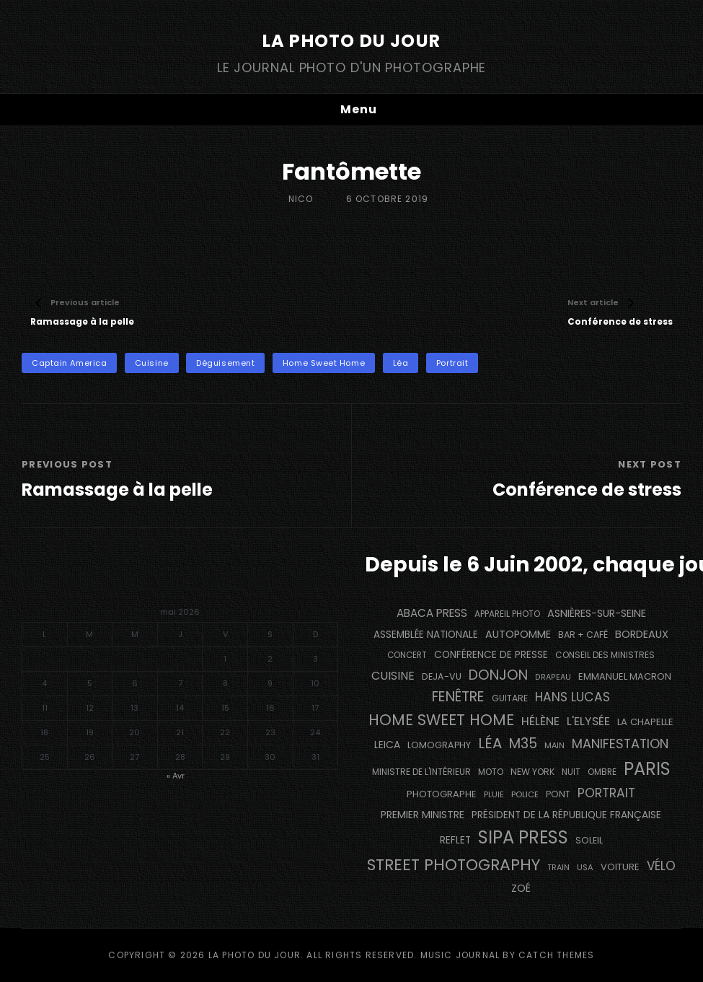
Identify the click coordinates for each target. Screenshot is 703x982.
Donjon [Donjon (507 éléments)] (498, 675)
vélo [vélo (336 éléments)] (661, 865)
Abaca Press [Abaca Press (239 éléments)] (432, 613)
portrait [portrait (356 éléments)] (606, 793)
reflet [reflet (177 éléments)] (455, 840)
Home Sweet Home (324, 363)
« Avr (176, 775)
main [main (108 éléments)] (554, 745)
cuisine (152, 363)
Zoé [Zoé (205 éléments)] (521, 888)
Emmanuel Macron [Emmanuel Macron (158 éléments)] (624, 676)
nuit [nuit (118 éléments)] (571, 772)
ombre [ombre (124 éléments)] (602, 772)
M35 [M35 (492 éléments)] (523, 743)
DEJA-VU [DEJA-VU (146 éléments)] (441, 676)
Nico (301, 199)
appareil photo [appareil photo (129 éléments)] (507, 614)
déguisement (225, 363)
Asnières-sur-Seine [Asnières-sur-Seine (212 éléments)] (596, 613)
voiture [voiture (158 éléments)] (620, 867)
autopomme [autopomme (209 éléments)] (518, 634)
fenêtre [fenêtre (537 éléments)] (458, 696)
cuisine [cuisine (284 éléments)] (393, 675)
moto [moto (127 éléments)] (490, 772)
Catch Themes (556, 955)
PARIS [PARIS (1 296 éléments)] (647, 769)
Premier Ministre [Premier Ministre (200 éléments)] (422, 814)
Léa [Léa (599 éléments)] (490, 743)
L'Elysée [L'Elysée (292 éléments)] (588, 721)
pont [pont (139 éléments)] (558, 794)
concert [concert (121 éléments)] (407, 655)
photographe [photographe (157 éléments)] (442, 794)
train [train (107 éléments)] (558, 867)
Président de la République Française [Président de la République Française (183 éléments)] (566, 815)
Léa (401, 363)
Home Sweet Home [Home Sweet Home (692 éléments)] (441, 719)
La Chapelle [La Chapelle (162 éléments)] (645, 722)
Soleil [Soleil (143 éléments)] (589, 840)
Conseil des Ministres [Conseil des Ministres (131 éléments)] (605, 655)
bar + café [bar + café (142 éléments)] (583, 634)
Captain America (69, 363)
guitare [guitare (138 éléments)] (510, 698)
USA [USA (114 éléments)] (585, 867)
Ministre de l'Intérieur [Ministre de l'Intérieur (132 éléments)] (421, 772)
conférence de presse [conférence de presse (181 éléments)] (491, 655)
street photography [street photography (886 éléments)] (453, 865)
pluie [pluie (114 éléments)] (494, 794)
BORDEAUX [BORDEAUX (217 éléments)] (641, 634)
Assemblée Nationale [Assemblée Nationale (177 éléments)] (425, 634)
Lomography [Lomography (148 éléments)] (439, 745)
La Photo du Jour (351, 41)
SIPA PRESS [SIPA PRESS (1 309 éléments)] (523, 837)
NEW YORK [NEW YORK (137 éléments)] (532, 772)
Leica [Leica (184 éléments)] (387, 744)
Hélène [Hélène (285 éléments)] (540, 721)
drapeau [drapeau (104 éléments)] (553, 677)
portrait (452, 363)
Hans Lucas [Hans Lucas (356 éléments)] (572, 697)
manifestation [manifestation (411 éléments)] (620, 744)
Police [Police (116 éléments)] (525, 794)
